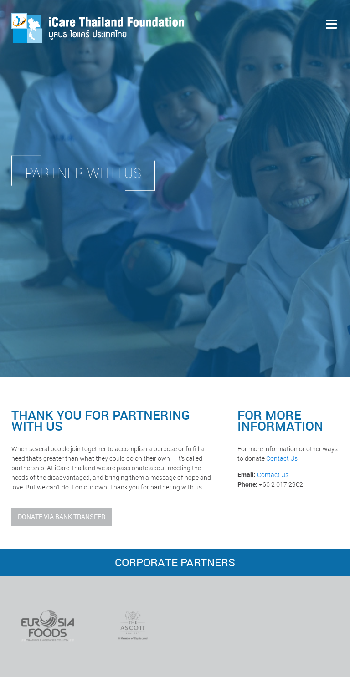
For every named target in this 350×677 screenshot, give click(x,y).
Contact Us (282, 458)
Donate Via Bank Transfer (61, 516)
